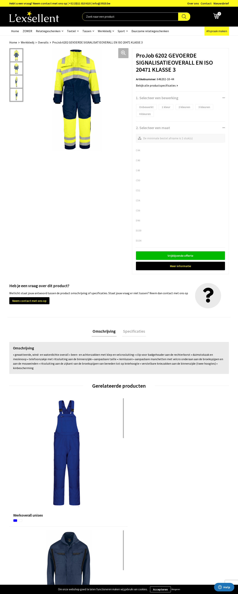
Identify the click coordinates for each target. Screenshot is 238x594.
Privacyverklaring (188, 502)
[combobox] (130, 16)
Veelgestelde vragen (109, 513)
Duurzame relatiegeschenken (150, 31)
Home (15, 31)
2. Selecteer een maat (153, 127)
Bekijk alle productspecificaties (157, 85)
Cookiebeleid (185, 508)
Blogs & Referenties (108, 502)
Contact (206, 3)
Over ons (193, 3)
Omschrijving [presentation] (105, 331)
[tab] (105, 331)
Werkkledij (104, 31)
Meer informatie (180, 266)
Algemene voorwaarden (192, 496)
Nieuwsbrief (221, 3)
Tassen (86, 31)
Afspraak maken (216, 31)
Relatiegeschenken (48, 31)
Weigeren (175, 589)
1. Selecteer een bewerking (157, 97)
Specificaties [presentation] (133, 331)
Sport (121, 31)
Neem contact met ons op (29, 301)
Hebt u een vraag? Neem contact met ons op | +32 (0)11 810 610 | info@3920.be (59, 3)
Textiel (71, 31)
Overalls (43, 42)
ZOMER (27, 31)
